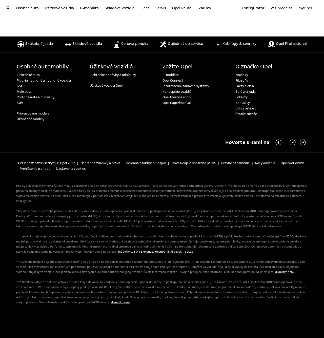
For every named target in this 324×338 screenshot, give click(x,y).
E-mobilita (171, 75)
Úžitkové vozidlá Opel (106, 85)
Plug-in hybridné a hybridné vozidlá (44, 80)
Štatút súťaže (246, 114)
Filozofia (241, 80)
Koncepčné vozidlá (177, 91)
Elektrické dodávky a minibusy (113, 75)
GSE (20, 86)
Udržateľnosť (245, 108)
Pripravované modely (33, 113)
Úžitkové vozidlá (111, 66)
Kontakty (242, 103)
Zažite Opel (178, 66)
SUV (20, 103)
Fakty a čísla (244, 86)
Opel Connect (173, 80)
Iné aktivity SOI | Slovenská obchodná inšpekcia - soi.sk (155, 252)
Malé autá (24, 91)
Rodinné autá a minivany (35, 97)
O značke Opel (253, 66)
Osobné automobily (43, 66)
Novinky (241, 75)
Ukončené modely (30, 119)
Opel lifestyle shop (177, 97)
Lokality (241, 97)
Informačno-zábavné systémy (186, 86)
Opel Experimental (177, 103)
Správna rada (245, 91)
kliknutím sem (284, 272)
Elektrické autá (28, 75)
